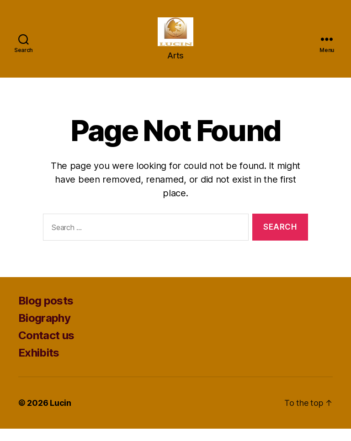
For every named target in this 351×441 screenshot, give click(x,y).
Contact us (46, 347)
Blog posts (45, 313)
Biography (44, 330)
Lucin (60, 415)
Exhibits (38, 365)
